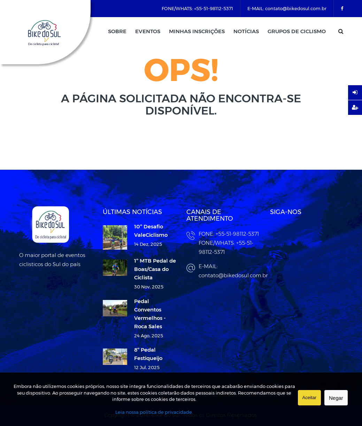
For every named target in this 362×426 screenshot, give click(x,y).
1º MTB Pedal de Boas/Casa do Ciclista (155, 269)
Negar (336, 398)
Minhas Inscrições (197, 31)
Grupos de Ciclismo (297, 31)
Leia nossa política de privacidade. (154, 412)
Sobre (117, 31)
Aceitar (309, 397)
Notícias (246, 31)
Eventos (147, 31)
